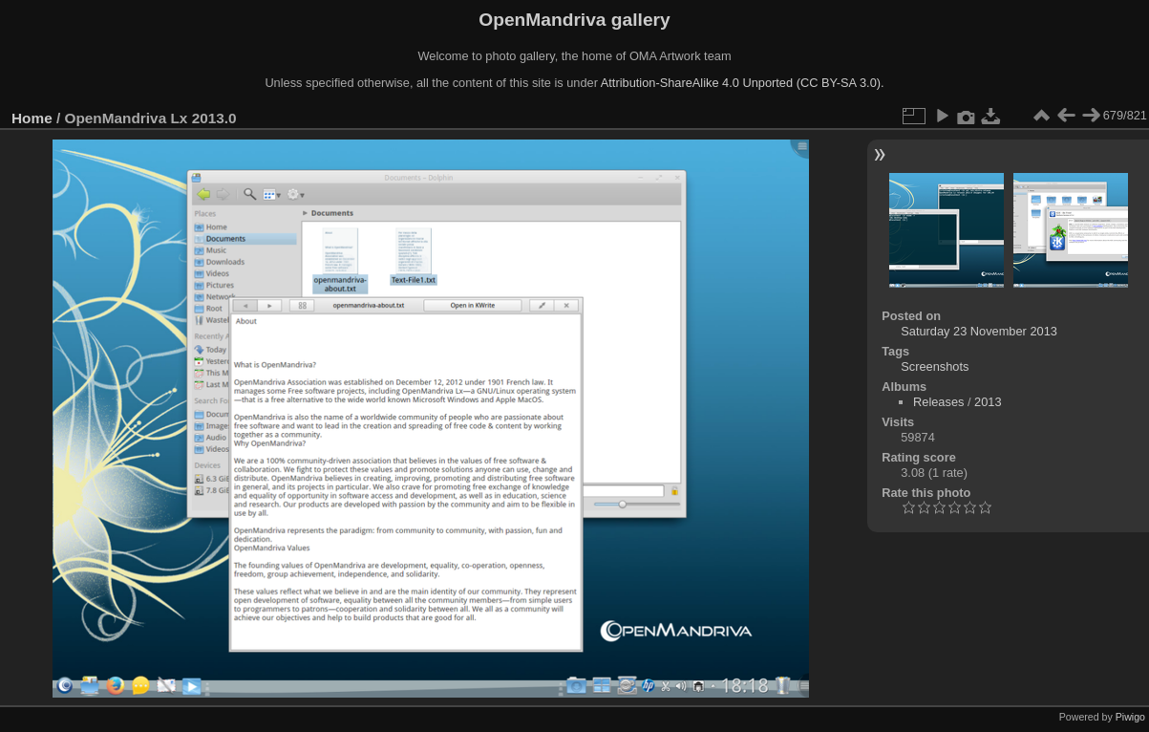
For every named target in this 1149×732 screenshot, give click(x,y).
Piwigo (1130, 716)
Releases (938, 402)
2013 (987, 402)
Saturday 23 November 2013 (979, 331)
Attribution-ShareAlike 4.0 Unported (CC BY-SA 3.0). (742, 82)
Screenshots (934, 366)
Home (32, 118)
